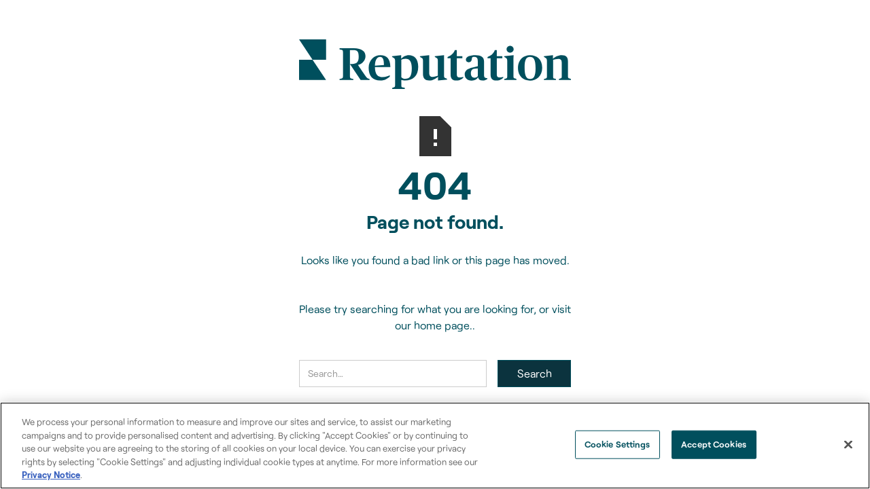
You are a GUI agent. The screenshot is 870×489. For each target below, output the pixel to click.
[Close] (848, 445)
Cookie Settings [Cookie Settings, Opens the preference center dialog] (617, 444)
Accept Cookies (713, 444)
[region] (435, 445)
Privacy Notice (51, 474)
